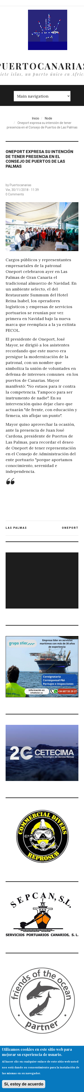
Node (48, 118)
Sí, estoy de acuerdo (23, 1085)
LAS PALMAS (16, 527)
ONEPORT (70, 527)
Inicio (35, 118)
